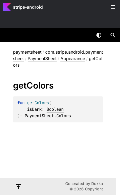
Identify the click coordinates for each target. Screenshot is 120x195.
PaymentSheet (42, 58)
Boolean (55, 109)
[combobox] (85, 35)
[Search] (113, 35)
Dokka (97, 183)
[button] (113, 35)
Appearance (72, 58)
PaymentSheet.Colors (48, 116)
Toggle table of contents (113, 7)
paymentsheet (27, 52)
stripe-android (28, 7)
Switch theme (99, 35)
